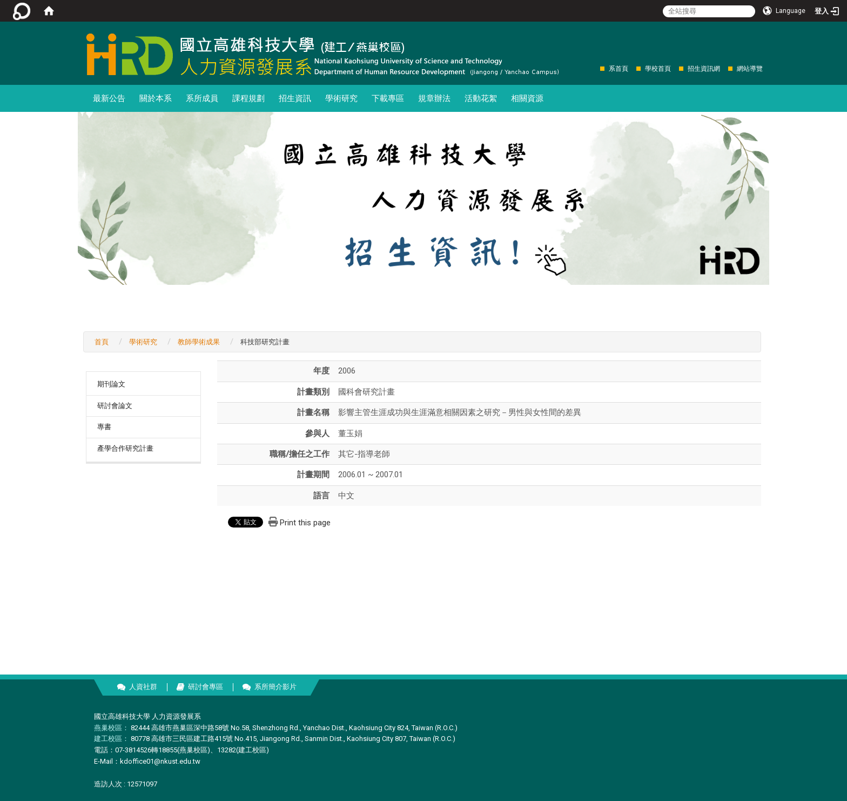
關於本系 (155, 98)
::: (594, 68)
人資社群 (143, 686)
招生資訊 (295, 98)
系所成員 (202, 98)
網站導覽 (750, 68)
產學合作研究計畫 (125, 448)
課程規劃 (248, 98)
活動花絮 (481, 98)
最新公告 (109, 98)
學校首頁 (658, 68)
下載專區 (388, 98)
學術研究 (341, 98)
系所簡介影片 (275, 686)
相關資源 (527, 98)
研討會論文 (114, 406)
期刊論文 (111, 384)
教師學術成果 (199, 342)
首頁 (102, 342)
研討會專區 (205, 686)
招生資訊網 (704, 68)
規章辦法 (434, 98)
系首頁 (618, 68)
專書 (104, 427)
